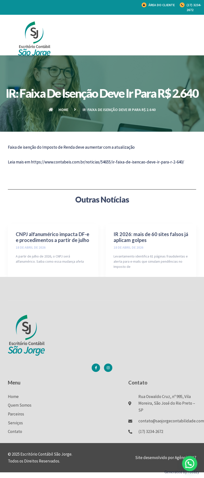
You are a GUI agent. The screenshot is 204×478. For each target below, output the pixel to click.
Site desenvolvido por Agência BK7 (165, 457)
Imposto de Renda (58, 147)
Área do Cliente (161, 5)
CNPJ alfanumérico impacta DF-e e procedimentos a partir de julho (52, 259)
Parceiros (16, 414)
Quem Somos (19, 405)
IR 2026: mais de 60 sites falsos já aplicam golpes (151, 259)
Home (13, 396)
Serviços (15, 423)
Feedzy (193, 471)
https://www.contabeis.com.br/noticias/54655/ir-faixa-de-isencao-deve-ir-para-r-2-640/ (107, 162)
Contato (15, 431)
